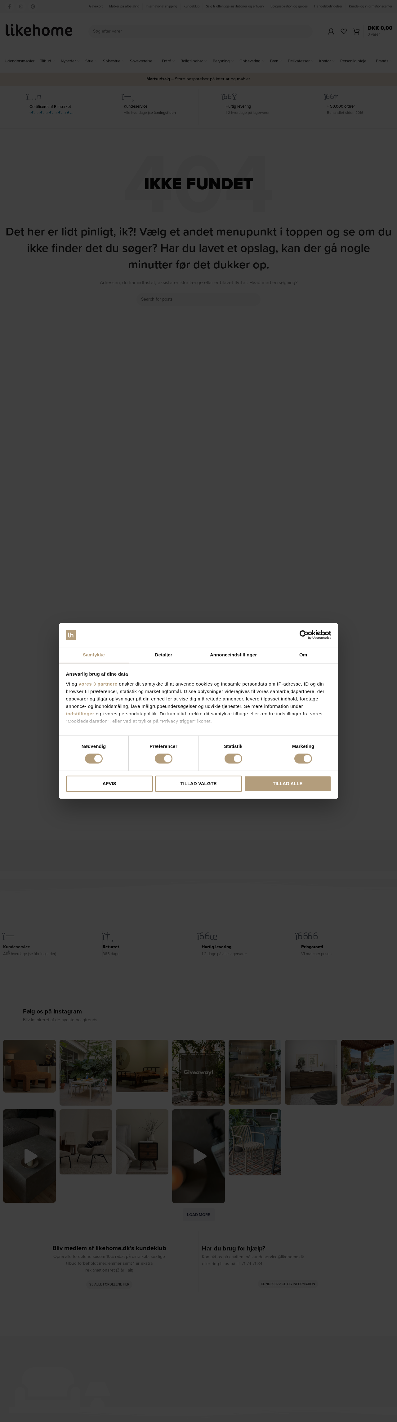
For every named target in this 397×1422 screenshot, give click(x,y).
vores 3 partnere (98, 684)
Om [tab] (303, 654)
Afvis (109, 783)
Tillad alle (287, 783)
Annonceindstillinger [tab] (233, 654)
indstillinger (80, 714)
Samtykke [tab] (94, 654)
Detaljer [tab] (163, 654)
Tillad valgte (198, 783)
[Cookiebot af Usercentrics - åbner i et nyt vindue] (304, 634)
